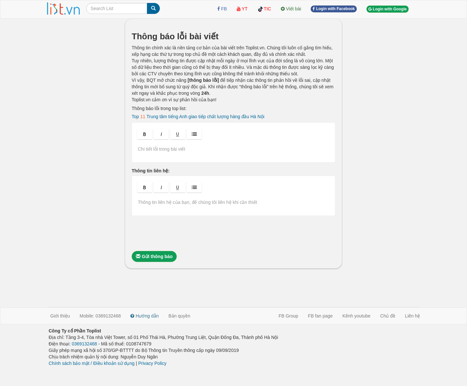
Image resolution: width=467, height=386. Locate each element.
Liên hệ (412, 315)
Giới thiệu (60, 315)
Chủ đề (387, 315)
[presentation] (181, 233)
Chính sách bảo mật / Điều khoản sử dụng (92, 363)
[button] (144, 134)
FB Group (288, 315)
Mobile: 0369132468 (100, 315)
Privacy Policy (152, 363)
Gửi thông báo (154, 256)
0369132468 (84, 343)
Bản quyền (179, 315)
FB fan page (320, 315)
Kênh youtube (356, 315)
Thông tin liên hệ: (151, 170)
